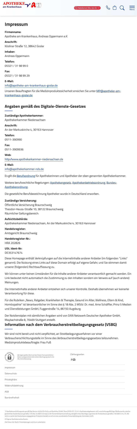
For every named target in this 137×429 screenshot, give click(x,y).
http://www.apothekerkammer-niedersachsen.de (34, 159)
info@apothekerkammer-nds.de (24, 169)
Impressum (10, 367)
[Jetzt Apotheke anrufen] (106, 7)
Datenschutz (11, 373)
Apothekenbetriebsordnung (88, 182)
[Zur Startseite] (23, 5)
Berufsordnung (26, 176)
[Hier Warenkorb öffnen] (114, 7)
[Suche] (121, 8)
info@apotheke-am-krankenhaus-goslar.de (31, 85)
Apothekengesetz (60, 182)
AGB (7, 391)
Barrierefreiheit (12, 397)
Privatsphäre (11, 379)
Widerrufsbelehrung (14, 385)
